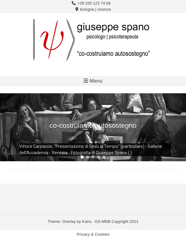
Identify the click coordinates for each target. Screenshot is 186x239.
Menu (93, 81)
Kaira (86, 221)
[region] (93, 127)
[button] (82, 157)
